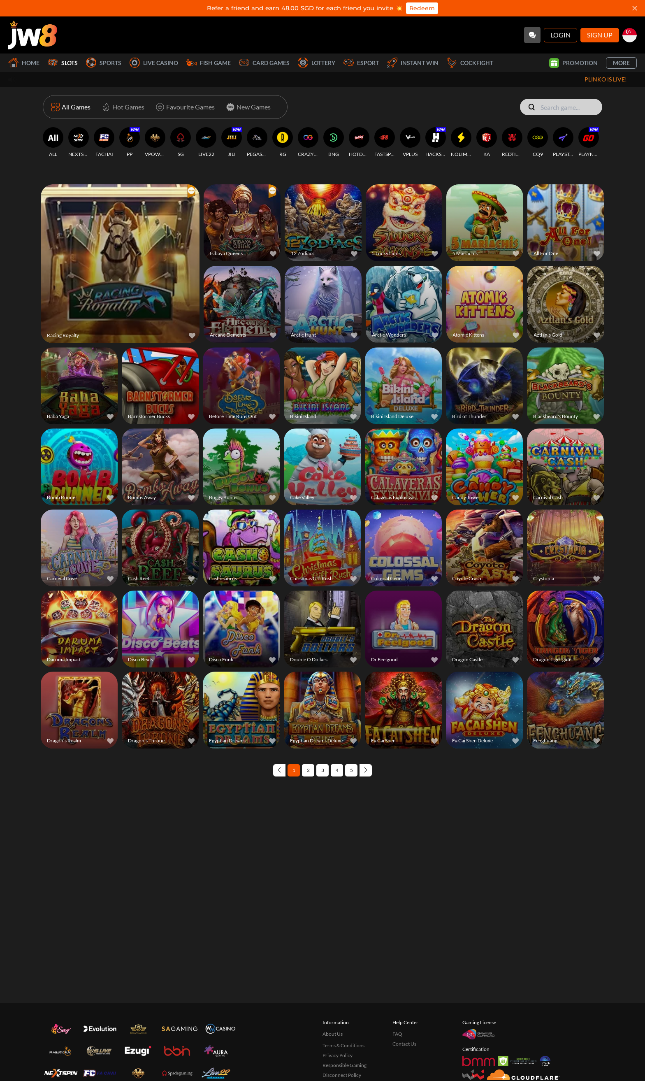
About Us (332, 1034)
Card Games (264, 63)
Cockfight (470, 63)
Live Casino (154, 63)
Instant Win (413, 63)
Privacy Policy (337, 1055)
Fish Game (208, 63)
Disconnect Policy (341, 1075)
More (621, 62)
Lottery (316, 63)
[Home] (32, 35)
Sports (103, 63)
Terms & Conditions (343, 1045)
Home (23, 63)
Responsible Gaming (344, 1065)
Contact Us (404, 1044)
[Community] (532, 35)
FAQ (397, 1034)
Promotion (573, 63)
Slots (63, 63)
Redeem (422, 8)
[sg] (629, 35)
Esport (361, 63)
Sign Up (600, 35)
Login (560, 35)
